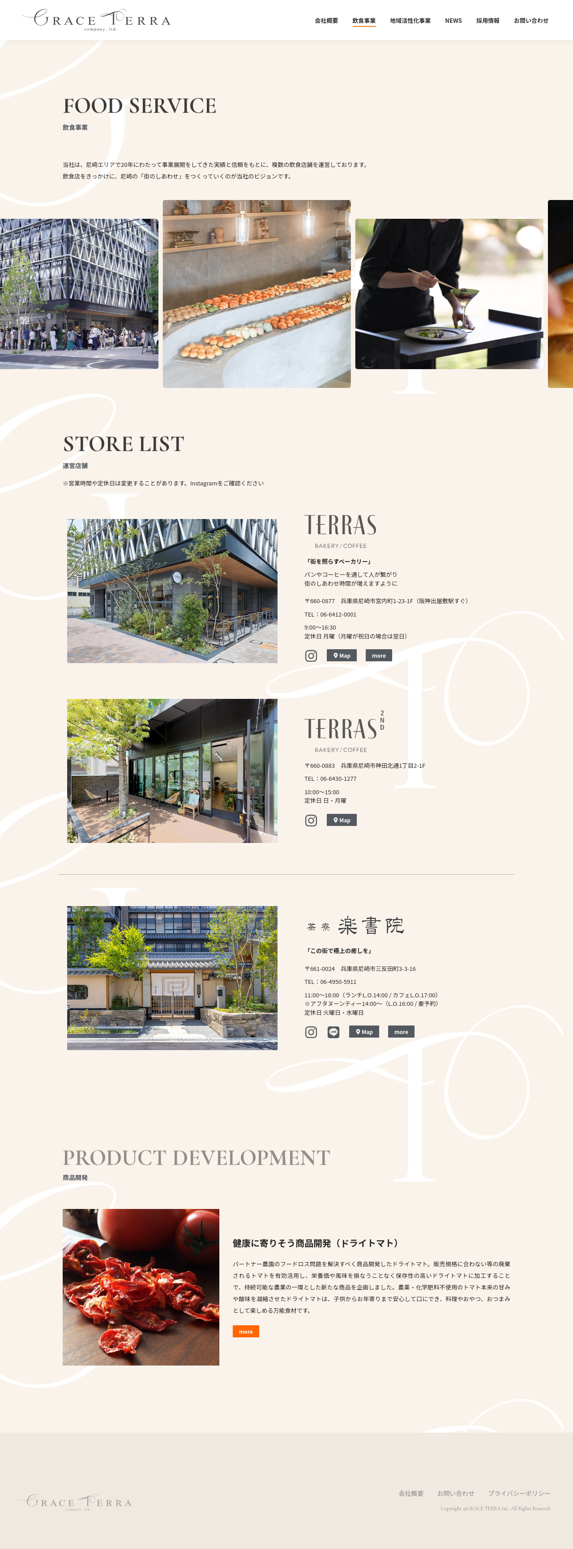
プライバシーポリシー (519, 1504)
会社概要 (410, 1504)
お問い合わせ (456, 1504)
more (379, 655)
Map (342, 655)
